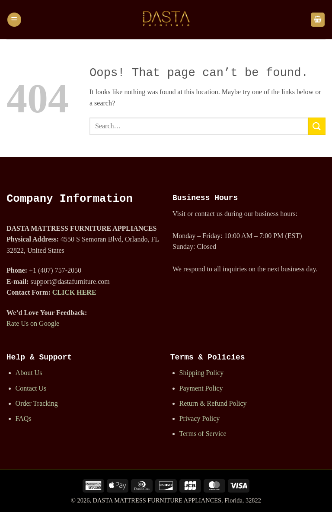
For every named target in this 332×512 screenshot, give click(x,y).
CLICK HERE (74, 292)
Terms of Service (203, 433)
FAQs (24, 418)
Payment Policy (201, 388)
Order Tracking (37, 403)
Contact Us (31, 388)
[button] (14, 20)
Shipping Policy (201, 372)
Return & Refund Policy (213, 403)
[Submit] (317, 126)
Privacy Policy (199, 418)
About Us (29, 372)
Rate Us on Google (32, 323)
